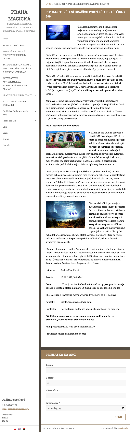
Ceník (5, 132)
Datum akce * (53, 402)
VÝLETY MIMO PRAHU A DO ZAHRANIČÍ (16, 103)
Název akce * (53, 390)
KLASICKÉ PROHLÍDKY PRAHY (17, 95)
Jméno (49, 364)
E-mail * (50, 377)
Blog (5, 126)
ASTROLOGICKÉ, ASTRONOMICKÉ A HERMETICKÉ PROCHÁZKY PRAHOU (16, 83)
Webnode (123, 428)
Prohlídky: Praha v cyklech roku (15, 113)
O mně (6, 139)
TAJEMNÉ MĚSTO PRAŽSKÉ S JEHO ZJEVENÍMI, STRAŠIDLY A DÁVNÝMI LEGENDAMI (17, 68)
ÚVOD (5, 39)
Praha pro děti (9, 120)
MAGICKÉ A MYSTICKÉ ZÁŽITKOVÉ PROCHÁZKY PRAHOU (14, 55)
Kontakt (6, 145)
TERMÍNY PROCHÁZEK (14, 45)
